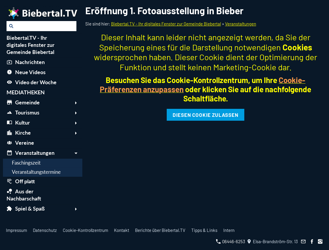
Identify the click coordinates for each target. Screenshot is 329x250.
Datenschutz (45, 230)
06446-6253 (230, 241)
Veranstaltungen (240, 23)
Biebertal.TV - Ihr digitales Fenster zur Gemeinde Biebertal (166, 23)
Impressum (16, 230)
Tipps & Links (204, 230)
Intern (229, 230)
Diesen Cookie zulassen (205, 115)
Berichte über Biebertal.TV (160, 230)
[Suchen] (41, 26)
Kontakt (121, 230)
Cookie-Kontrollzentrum (85, 230)
